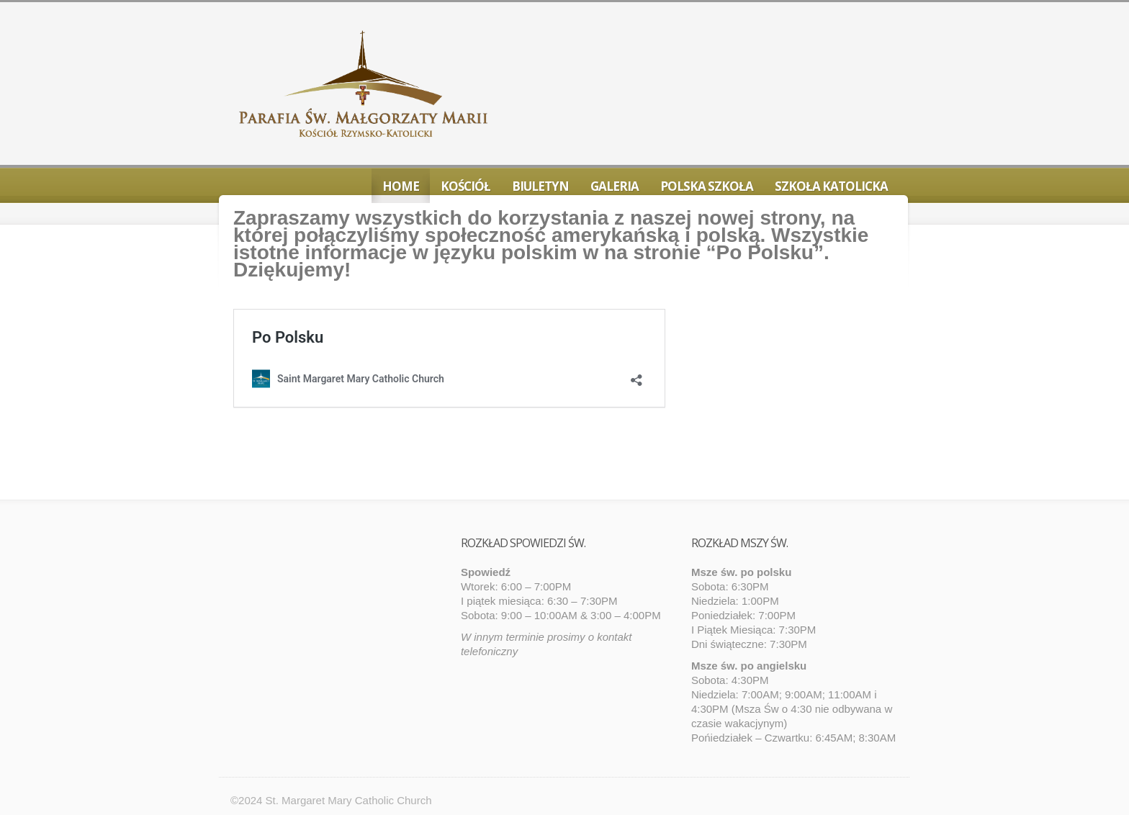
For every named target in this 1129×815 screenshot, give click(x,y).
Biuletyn (540, 186)
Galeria (614, 186)
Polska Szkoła (706, 186)
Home (400, 186)
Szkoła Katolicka (831, 186)
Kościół (465, 186)
